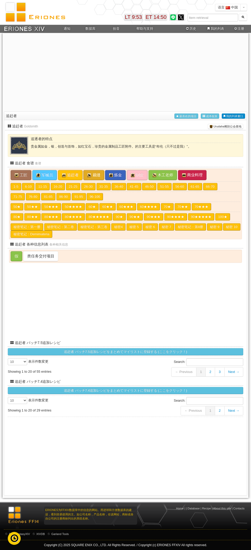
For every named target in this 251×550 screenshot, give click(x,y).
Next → (233, 372)
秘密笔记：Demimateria (31, 234)
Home (180, 508)
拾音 (116, 28)
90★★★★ (175, 217)
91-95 (79, 196)
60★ (91, 207)
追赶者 (70, 175)
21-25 (73, 186)
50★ (16, 207)
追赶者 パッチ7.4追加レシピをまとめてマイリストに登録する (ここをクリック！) (125, 390)
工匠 (20, 175)
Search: (208, 362)
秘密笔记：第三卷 (93, 227)
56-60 (179, 186)
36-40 (118, 186)
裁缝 (93, 175)
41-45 (134, 186)
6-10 (28, 186)
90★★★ (153, 217)
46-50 (149, 186)
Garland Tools (60, 534)
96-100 (95, 196)
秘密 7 (166, 227)
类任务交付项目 (40, 256)
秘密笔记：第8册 (190, 227)
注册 (238, 29)
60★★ (107, 207)
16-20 (58, 186)
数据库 (90, 28)
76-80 (33, 196)
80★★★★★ (98, 217)
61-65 (195, 186)
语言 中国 (228, 7)
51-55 (164, 186)
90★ (119, 217)
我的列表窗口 (233, 116)
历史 (190, 29)
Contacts (239, 508)
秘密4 (118, 227)
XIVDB (40, 534)
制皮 (137, 175)
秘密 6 (150, 227)
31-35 (103, 186)
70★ (167, 207)
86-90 (63, 196)
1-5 (15, 186)
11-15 (42, 186)
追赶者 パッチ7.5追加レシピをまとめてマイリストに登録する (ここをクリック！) (125, 352)
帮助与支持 (144, 28)
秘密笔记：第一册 (26, 227)
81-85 (48, 196)
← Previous (184, 372)
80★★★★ (73, 217)
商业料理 (192, 175)
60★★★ (126, 207)
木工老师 (162, 175)
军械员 (44, 175)
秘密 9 (214, 227)
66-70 (210, 186)
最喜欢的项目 (186, 116)
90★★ (135, 217)
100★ (222, 217)
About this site (222, 508)
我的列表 (215, 29)
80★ (16, 217)
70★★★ (201, 207)
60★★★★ (148, 207)
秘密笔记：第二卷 (60, 227)
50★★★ (51, 207)
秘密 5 (134, 227)
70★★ (183, 207)
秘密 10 (231, 227)
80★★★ (51, 217)
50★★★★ (73, 207)
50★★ (32, 207)
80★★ (32, 217)
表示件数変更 (28, 361)
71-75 (17, 196)
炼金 (115, 175)
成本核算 (210, 116)
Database (194, 508)
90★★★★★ (201, 217)
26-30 (88, 186)
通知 (67, 28)
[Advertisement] (126, 71)
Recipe (206, 508)
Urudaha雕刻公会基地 (225, 126)
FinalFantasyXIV (19, 534)
